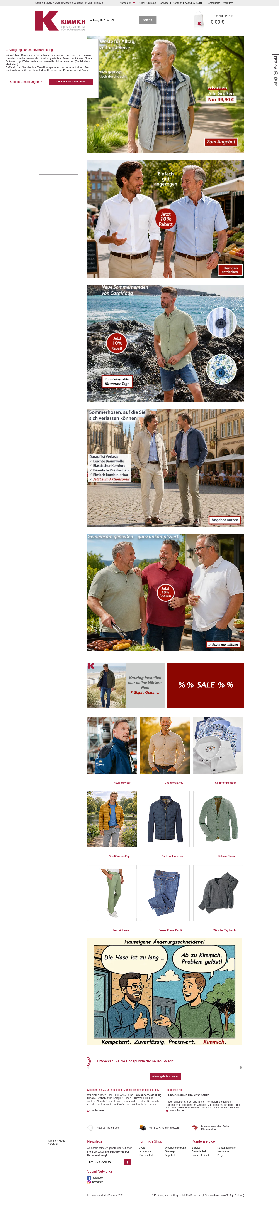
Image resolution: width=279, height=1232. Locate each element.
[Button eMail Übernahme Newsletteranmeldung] (127, 1191)
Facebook (97, 1207)
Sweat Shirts (46, 147)
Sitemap (170, 1181)
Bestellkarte (213, 3)
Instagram (97, 1211)
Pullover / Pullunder (50, 154)
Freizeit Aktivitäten (49, 134)
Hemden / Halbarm (50, 121)
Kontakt (177, 3)
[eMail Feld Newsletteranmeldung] (105, 1191)
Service (164, 3)
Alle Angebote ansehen (165, 1105)
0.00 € (227, 19)
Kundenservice (203, 1171)
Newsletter (95, 1171)
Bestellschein (199, 1181)
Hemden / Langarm (50, 114)
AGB (142, 1177)
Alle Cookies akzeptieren (71, 81)
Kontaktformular (226, 1177)
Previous (89, 1082)
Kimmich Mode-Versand (57, 1172)
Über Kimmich (148, 3)
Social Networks (99, 1201)
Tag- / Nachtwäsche (50, 141)
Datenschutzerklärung (76, 70)
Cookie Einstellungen (26, 82)
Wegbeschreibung (175, 1177)
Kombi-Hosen (47, 107)
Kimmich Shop (151, 1171)
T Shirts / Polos (48, 127)
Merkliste (228, 3)
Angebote (170, 1184)
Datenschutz (147, 1184)
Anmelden (125, 3)
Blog (220, 1184)
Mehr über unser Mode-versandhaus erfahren (63, 202)
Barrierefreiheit (200, 1184)
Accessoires (46, 160)
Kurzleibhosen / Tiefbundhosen (57, 101)
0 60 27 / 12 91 (63, 183)
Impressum (146, 1181)
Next (240, 1082)
